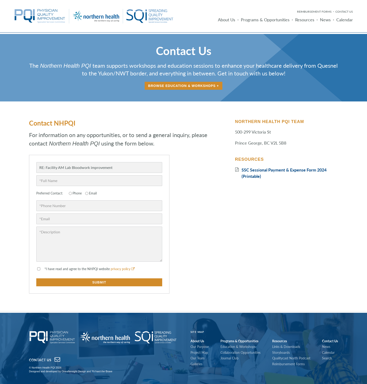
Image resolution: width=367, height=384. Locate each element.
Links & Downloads (286, 347)
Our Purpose (200, 347)
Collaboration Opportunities (240, 352)
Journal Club (229, 358)
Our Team (198, 358)
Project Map (199, 352)
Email (93, 193)
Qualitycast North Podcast (291, 358)
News (325, 19)
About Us (226, 19)
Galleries (196, 364)
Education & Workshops (238, 347)
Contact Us (344, 11)
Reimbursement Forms (314, 11)
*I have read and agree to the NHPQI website (89, 269)
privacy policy (123, 269)
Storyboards (281, 352)
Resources (304, 19)
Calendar (344, 19)
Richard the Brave (102, 371)
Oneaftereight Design (74, 371)
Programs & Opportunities (265, 19)
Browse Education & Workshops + (183, 86)
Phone (77, 193)
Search (327, 358)
